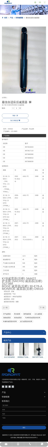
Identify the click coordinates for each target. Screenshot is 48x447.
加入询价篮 (15, 120)
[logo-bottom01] (11, 372)
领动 (14, 437)
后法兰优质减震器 (9, 357)
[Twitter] (6, 386)
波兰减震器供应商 (26, 321)
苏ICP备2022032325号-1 (30, 437)
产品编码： (7, 131)
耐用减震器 (27, 314)
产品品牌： (25, 129)
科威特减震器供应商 (10, 321)
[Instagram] (13, 386)
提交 (24, 427)
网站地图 (19, 437)
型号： (5, 129)
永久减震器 (38, 314)
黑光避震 (17, 314)
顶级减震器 (7, 317)
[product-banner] (24, 10)
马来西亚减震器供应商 (32, 317)
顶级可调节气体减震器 (38, 357)
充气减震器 (7, 314)
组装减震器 (18, 317)
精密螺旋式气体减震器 (24, 357)
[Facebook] (3, 386)
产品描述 (6, 135)
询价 (15, 115)
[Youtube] (9, 386)
